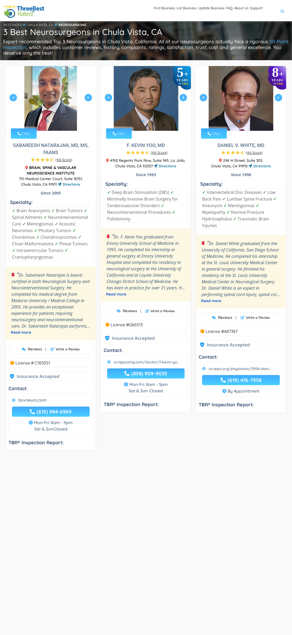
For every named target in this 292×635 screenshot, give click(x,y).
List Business (148, 10)
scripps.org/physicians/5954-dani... (240, 368)
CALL (24, 133)
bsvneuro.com (33, 400)
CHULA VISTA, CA (40, 25)
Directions (69, 184)
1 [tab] (48, 121)
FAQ (209, 10)
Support (252, 10)
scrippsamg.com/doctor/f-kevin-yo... (147, 362)
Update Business (183, 10)
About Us (229, 10)
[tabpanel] (51, 100)
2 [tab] (52, 121)
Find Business (116, 10)
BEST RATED (13, 25)
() (63, 160)
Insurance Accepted (38, 376)
